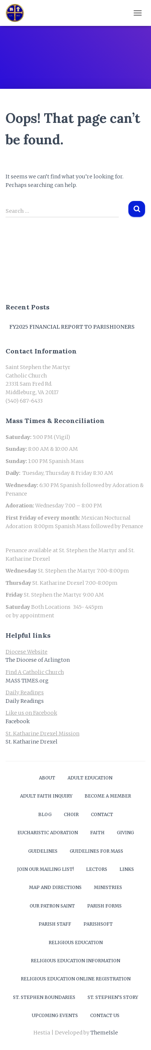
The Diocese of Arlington (38, 660)
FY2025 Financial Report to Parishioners (72, 326)
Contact (102, 814)
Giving (125, 832)
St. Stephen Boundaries (44, 997)
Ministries (108, 887)
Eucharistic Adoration (47, 832)
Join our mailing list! (45, 869)
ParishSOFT (98, 924)
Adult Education (90, 778)
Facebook (18, 721)
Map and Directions (55, 887)
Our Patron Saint (52, 906)
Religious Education (76, 942)
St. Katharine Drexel (32, 741)
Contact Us (104, 1015)
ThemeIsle (104, 1032)
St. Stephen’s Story (113, 997)
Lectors (96, 869)
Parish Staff (55, 924)
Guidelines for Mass (96, 851)
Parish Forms (104, 906)
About (47, 778)
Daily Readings (25, 701)
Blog (45, 814)
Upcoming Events (55, 1015)
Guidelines (43, 851)
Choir (71, 814)
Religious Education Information (75, 960)
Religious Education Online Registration (76, 979)
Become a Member (108, 796)
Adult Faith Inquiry (46, 796)
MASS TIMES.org (27, 680)
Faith (97, 832)
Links (126, 869)
